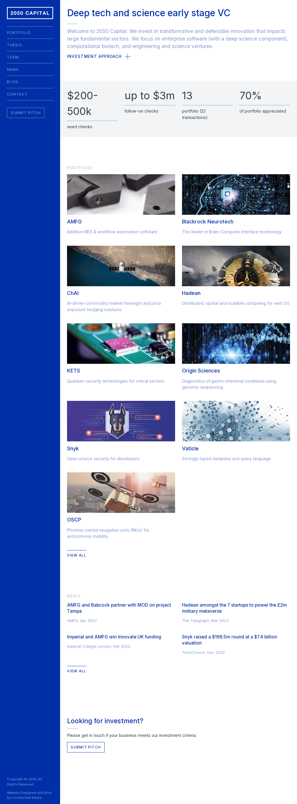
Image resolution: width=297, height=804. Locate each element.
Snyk (73, 448)
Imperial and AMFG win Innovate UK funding (114, 637)
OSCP (74, 520)
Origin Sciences (201, 371)
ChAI (73, 293)
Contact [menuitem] (17, 94)
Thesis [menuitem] (14, 45)
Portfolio (79, 168)
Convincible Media (27, 798)
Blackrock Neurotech (207, 222)
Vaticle (190, 448)
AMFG (74, 222)
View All (76, 555)
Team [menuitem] (13, 57)
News (73, 596)
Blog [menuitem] (12, 82)
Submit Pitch (26, 113)
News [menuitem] (13, 69)
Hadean (191, 293)
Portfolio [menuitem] (19, 32)
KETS (73, 371)
